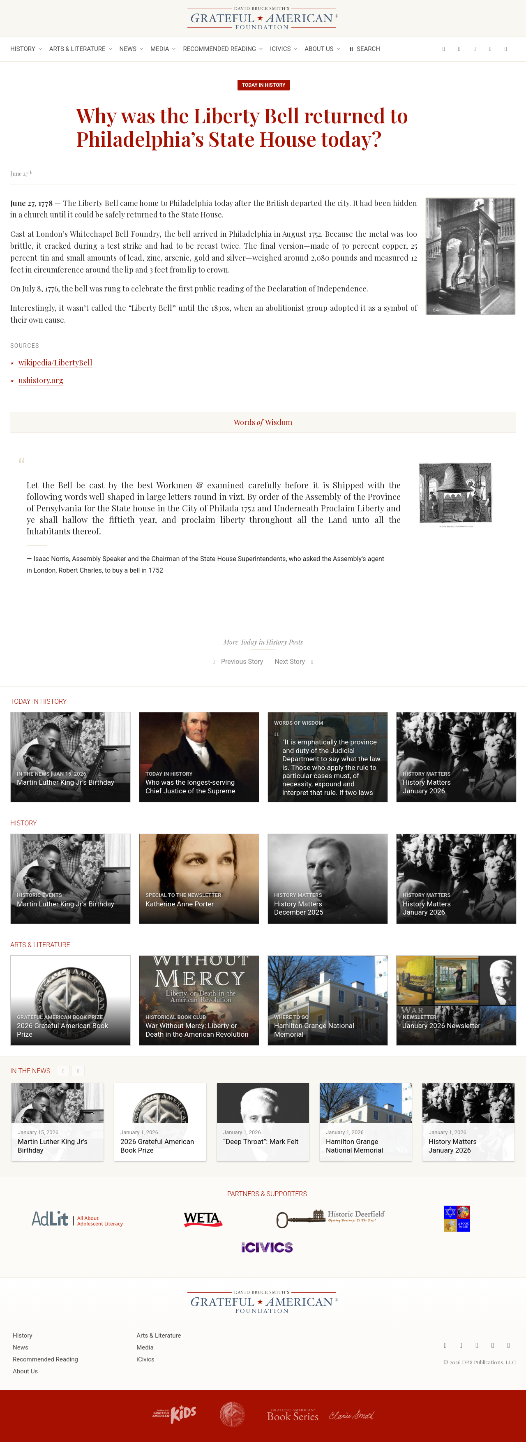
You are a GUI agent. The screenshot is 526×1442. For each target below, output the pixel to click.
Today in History (264, 85)
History (22, 49)
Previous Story (236, 662)
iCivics (280, 49)
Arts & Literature (77, 49)
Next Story (295, 662)
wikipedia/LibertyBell (55, 362)
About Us (319, 49)
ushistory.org (40, 380)
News (128, 49)
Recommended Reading (219, 49)
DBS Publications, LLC (489, 1361)
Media (159, 49)
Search (364, 49)
